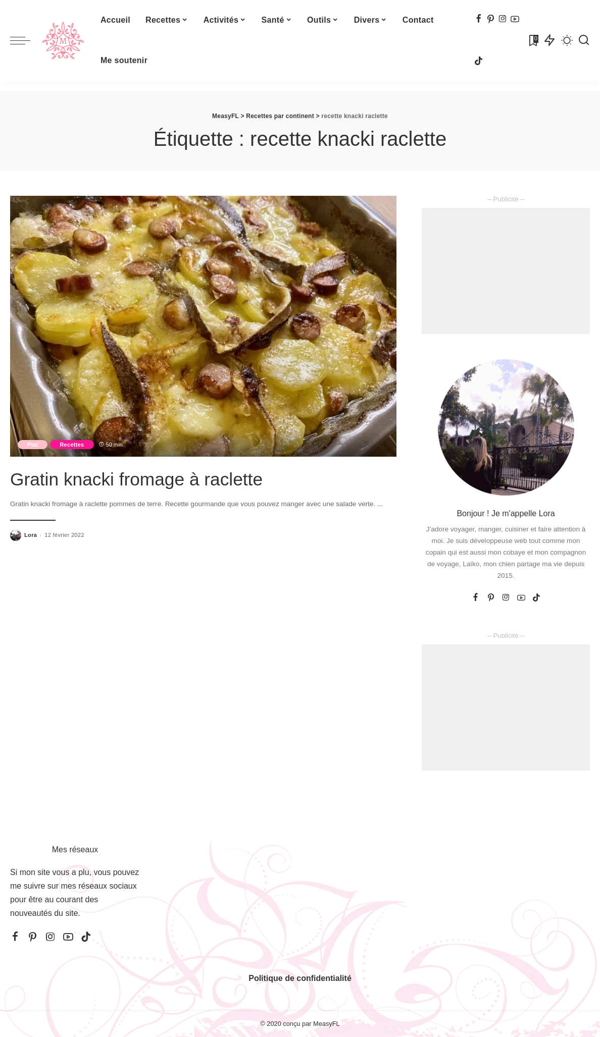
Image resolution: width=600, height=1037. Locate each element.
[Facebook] (478, 19)
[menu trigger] (25, 40)
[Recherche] (584, 40)
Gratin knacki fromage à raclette (153, 478)
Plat (33, 444)
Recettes (74, 444)
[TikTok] (478, 61)
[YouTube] (515, 19)
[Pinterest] (490, 19)
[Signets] (532, 40)
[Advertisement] (506, 271)
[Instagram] (502, 19)
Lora (30, 535)
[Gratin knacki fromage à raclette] (203, 326)
